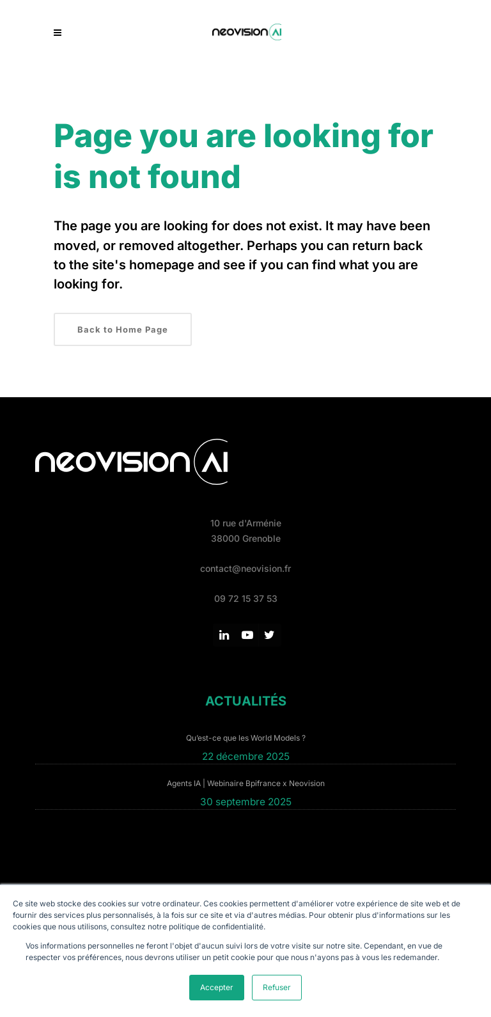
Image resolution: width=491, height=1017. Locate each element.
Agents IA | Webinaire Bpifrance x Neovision (246, 783)
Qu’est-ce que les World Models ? (246, 738)
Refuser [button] (277, 987)
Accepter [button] (216, 987)
